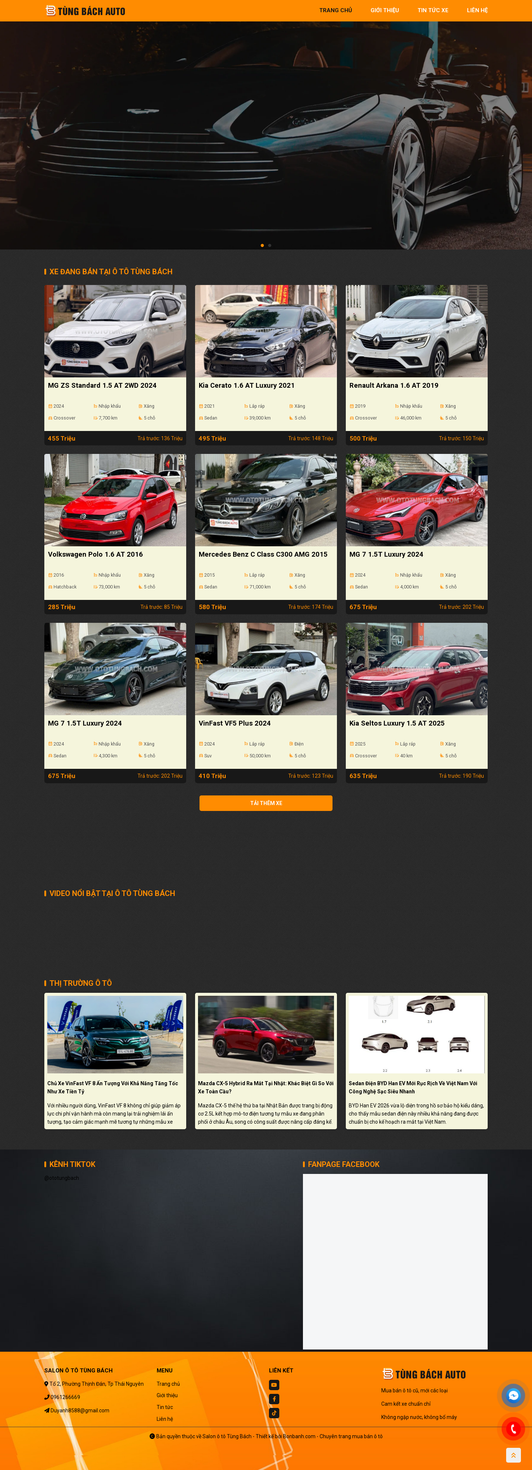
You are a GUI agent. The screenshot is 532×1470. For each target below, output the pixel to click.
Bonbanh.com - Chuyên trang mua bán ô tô (333, 1436)
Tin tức (165, 1407)
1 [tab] (262, 245)
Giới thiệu (167, 1395)
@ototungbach (61, 1178)
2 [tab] (269, 245)
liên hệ (477, 10)
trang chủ (335, 10)
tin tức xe (433, 10)
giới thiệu (385, 10)
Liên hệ (165, 1419)
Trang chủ (168, 1384)
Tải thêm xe (266, 803)
